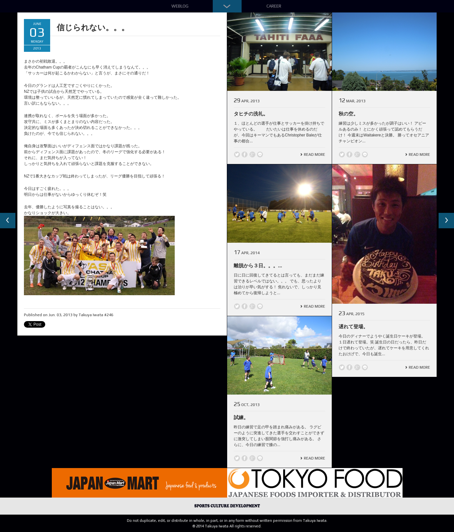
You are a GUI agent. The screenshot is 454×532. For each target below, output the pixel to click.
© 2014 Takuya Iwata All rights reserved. (227, 526)
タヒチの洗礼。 (251, 113)
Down (227, 6)
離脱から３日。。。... (258, 265)
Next (446, 221)
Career (273, 6)
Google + (252, 154)
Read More (314, 154)
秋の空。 (348, 113)
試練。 (241, 417)
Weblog (179, 6)
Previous (8, 221)
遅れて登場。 (353, 326)
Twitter (237, 154)
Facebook (244, 154)
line (260, 154)
